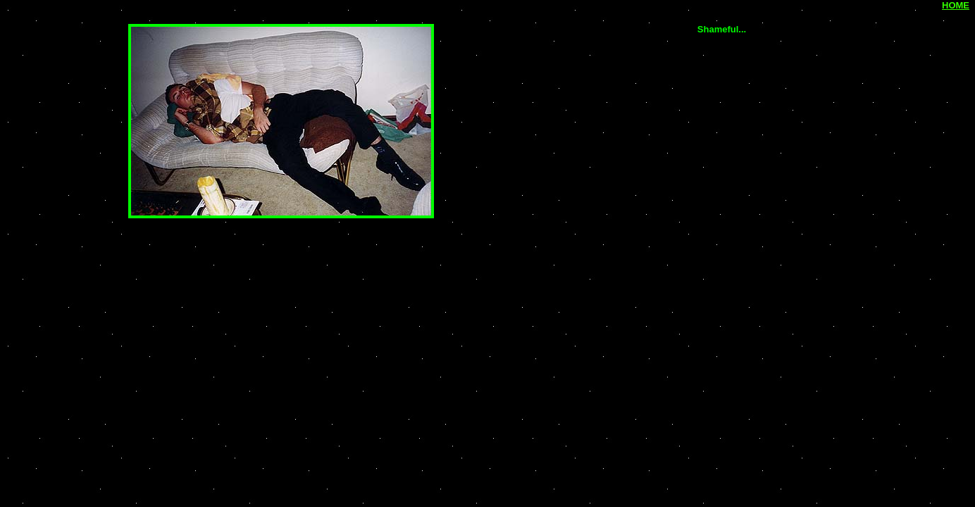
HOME (955, 5)
